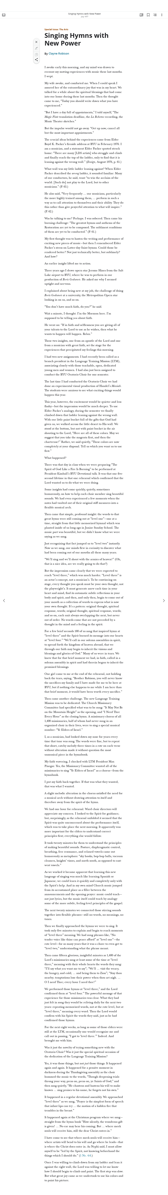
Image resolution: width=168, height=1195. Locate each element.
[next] (164, 601)
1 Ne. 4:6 (85, 1156)
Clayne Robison (59, 54)
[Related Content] (155, 14)
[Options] (162, 14)
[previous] (4, 601)
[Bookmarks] (148, 14)
